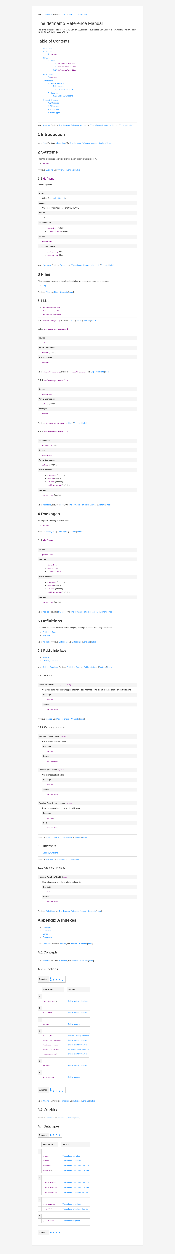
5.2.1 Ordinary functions (63, 96)
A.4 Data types (54, 113)
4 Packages (48, 74)
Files (44, 143)
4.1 (52, 77)
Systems (46, 125)
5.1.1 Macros (58, 86)
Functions (47, 934)
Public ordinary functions (78, 1004)
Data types (47, 940)
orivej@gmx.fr (59, 198)
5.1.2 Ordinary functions (63, 89)
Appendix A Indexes (51, 100)
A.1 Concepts (53, 103)
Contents (78, 14)
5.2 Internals (53, 93)
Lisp (44, 286)
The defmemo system (71, 1159)
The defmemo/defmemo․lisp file (76, 1173)
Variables (47, 937)
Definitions (46, 505)
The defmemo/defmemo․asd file (76, 1168)
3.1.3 (64, 70)
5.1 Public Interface (56, 83)
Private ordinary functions (78, 1039)
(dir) (63, 14)
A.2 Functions (53, 106)
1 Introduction (48, 48)
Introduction (47, 14)
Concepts (47, 930)
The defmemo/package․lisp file (75, 1195)
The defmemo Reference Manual (72, 125)
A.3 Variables (53, 109)
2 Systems (47, 52)
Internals (46, 635)
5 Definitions (48, 81)
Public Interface (49, 632)
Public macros (74, 1027)
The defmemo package (72, 1163)
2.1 (52, 54)
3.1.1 (64, 63)
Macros (46, 657)
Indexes (45, 612)
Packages (46, 265)
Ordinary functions (50, 661)
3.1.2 (64, 67)
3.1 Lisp (51, 61)
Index (85, 14)
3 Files (45, 58)
